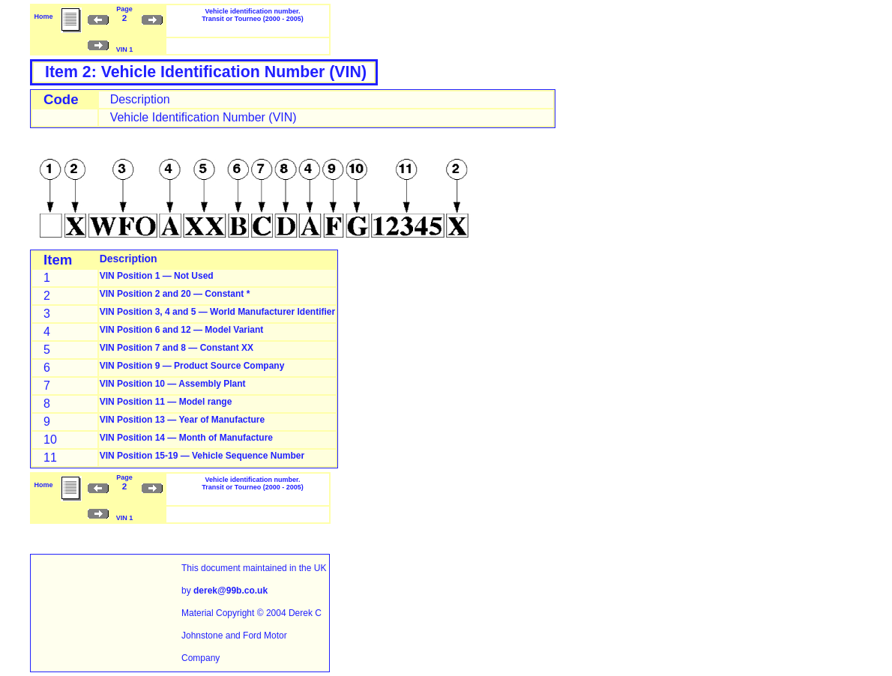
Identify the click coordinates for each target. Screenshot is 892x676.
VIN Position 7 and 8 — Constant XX (176, 347)
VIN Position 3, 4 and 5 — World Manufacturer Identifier (218, 312)
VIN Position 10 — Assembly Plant (173, 383)
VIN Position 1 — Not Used (157, 276)
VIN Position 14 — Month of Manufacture (186, 437)
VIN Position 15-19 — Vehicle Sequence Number (202, 455)
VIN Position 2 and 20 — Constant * (175, 294)
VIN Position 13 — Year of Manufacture (182, 419)
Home (43, 16)
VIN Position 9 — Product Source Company (192, 365)
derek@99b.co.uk (230, 590)
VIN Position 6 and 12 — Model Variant (182, 330)
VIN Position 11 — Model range (166, 401)
